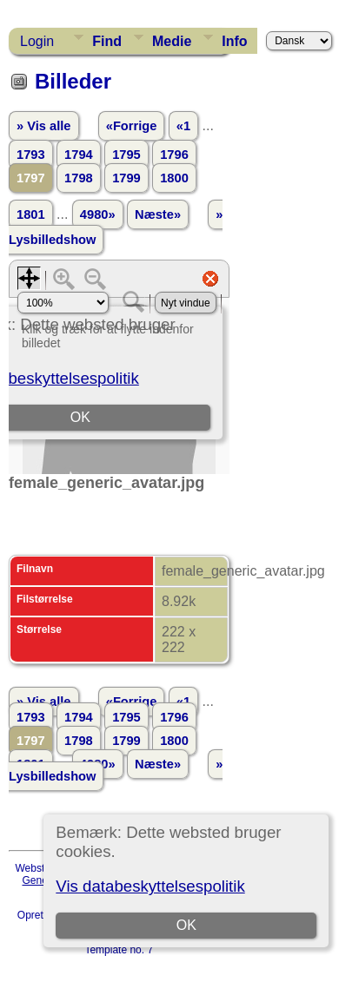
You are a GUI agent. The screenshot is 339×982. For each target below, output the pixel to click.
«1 (183, 126)
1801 (31, 214)
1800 (174, 178)
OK (186, 925)
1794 (78, 154)
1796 (174, 154)
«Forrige (131, 126)
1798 (78, 178)
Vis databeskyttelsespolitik (150, 886)
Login (37, 41)
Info (234, 41)
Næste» (158, 214)
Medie (171, 41)
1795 (126, 154)
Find (107, 41)
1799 (126, 178)
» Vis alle (43, 126)
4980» (98, 214)
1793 (31, 154)
